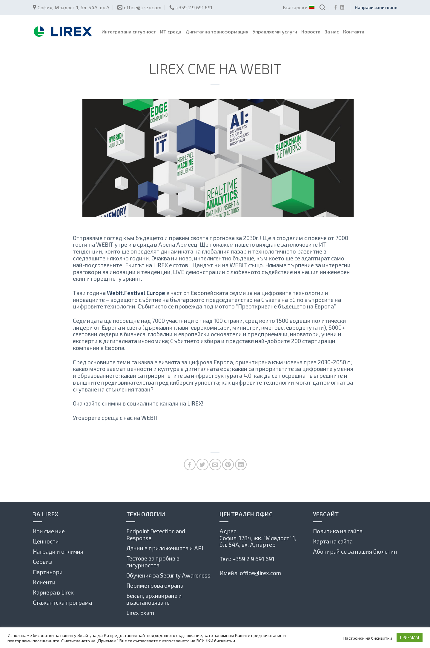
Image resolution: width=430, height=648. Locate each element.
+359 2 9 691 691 (253, 558)
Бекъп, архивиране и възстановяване (154, 599)
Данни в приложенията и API (164, 548)
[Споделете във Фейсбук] (190, 464)
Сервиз (42, 561)
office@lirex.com (260, 572)
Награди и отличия (58, 551)
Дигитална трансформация (216, 31)
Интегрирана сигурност (129, 31)
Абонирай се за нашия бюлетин (355, 551)
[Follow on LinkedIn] (342, 7)
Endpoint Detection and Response (155, 534)
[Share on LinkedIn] (241, 464)
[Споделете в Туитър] (202, 464)
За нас (332, 31)
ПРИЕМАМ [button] (409, 637)
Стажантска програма (62, 602)
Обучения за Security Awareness (168, 575)
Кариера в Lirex (53, 592)
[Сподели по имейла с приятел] (215, 464)
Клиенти (44, 582)
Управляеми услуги (275, 31)
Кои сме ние (49, 531)
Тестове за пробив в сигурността (152, 562)
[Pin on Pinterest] (228, 464)
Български (298, 7)
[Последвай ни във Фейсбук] (336, 7)
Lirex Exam (140, 612)
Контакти (353, 31)
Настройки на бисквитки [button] (367, 638)
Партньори (48, 572)
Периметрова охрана (154, 585)
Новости (310, 31)
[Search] (322, 7)
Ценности (46, 541)
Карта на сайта (333, 541)
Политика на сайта (338, 531)
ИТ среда (170, 31)
